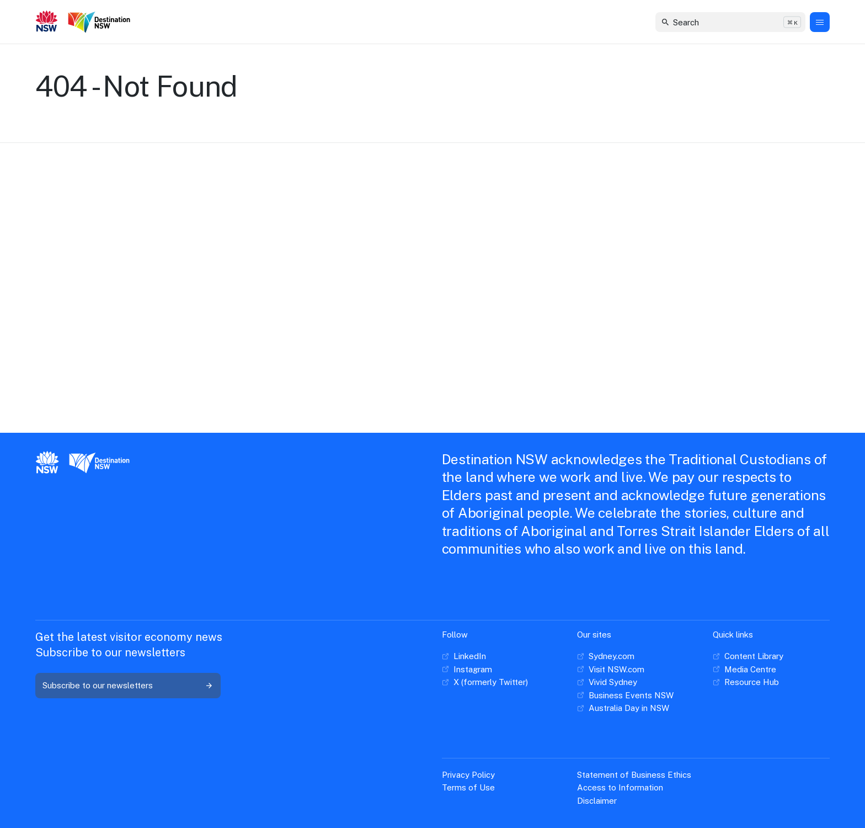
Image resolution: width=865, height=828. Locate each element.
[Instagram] (467, 669)
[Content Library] (748, 656)
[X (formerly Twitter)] (485, 682)
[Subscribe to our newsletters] (128, 685)
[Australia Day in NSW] (623, 708)
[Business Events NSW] (625, 695)
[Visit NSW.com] (610, 669)
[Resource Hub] (746, 682)
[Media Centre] (744, 669)
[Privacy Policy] (468, 775)
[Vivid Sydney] (607, 682)
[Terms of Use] (468, 787)
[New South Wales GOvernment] (46, 22)
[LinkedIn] (464, 656)
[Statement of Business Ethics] (634, 775)
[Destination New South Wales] (101, 22)
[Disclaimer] (597, 800)
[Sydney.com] (605, 656)
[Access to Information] (620, 787)
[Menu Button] (820, 22)
